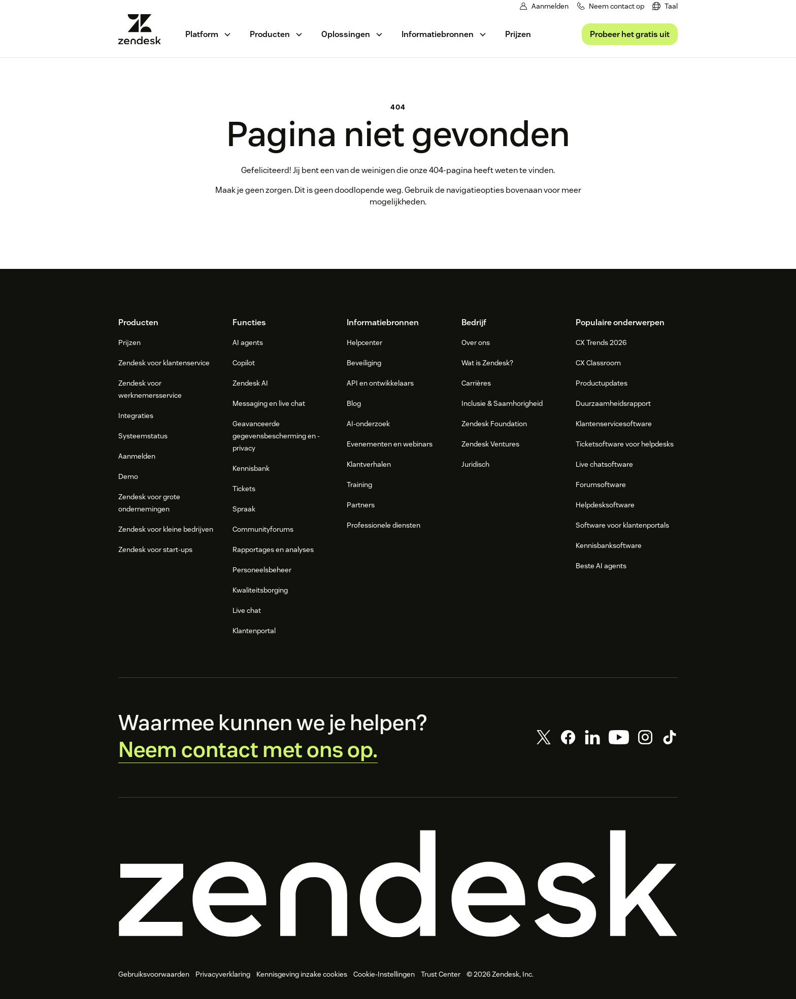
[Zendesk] (398, 884)
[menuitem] (665, 6)
